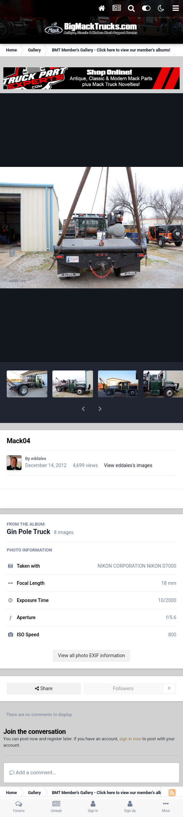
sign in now (130, 721)
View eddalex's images (128, 448)
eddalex (38, 440)
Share (43, 671)
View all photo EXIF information (91, 638)
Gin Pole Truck (28, 514)
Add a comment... (32, 755)
